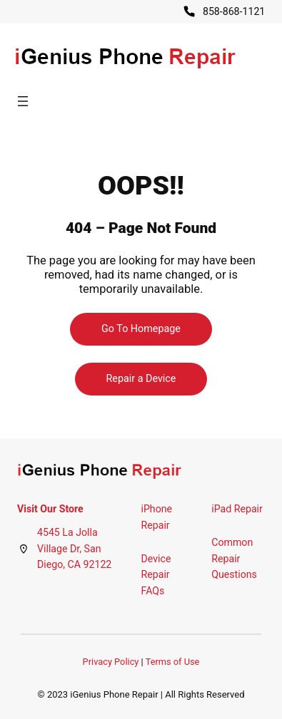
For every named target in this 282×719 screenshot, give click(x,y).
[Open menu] (22, 101)
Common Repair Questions (234, 558)
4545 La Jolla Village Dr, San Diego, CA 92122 (74, 548)
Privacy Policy (111, 661)
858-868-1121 (234, 11)
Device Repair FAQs (156, 574)
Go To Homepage (141, 329)
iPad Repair (237, 508)
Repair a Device (141, 379)
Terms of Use (173, 661)
